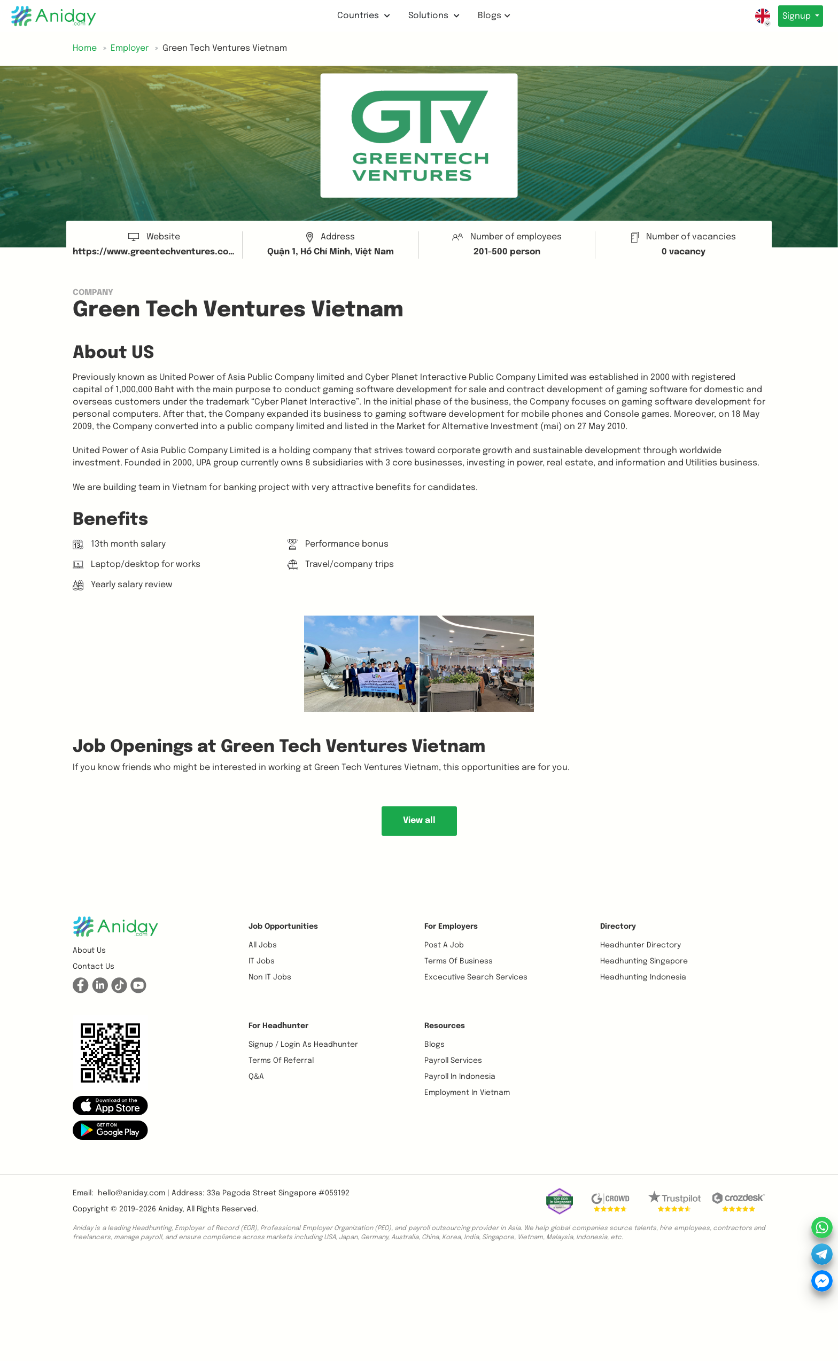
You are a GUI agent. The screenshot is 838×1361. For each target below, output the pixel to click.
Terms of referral (281, 1060)
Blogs (491, 15)
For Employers (451, 926)
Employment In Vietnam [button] (467, 1092)
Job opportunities (283, 926)
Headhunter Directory (640, 945)
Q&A (256, 1076)
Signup (794, 16)
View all (419, 820)
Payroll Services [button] (453, 1060)
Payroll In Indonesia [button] (459, 1076)
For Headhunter (278, 1026)
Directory (618, 926)
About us (89, 950)
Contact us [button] (93, 966)
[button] (110, 1105)
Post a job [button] (444, 945)
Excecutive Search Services (475, 977)
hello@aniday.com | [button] (133, 1193)
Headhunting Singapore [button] (644, 961)
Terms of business (458, 961)
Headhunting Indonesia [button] (643, 977)
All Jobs (263, 945)
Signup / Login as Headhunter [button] (303, 1044)
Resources (444, 1026)
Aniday (170, 1209)
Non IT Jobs (270, 977)
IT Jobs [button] (262, 961)
